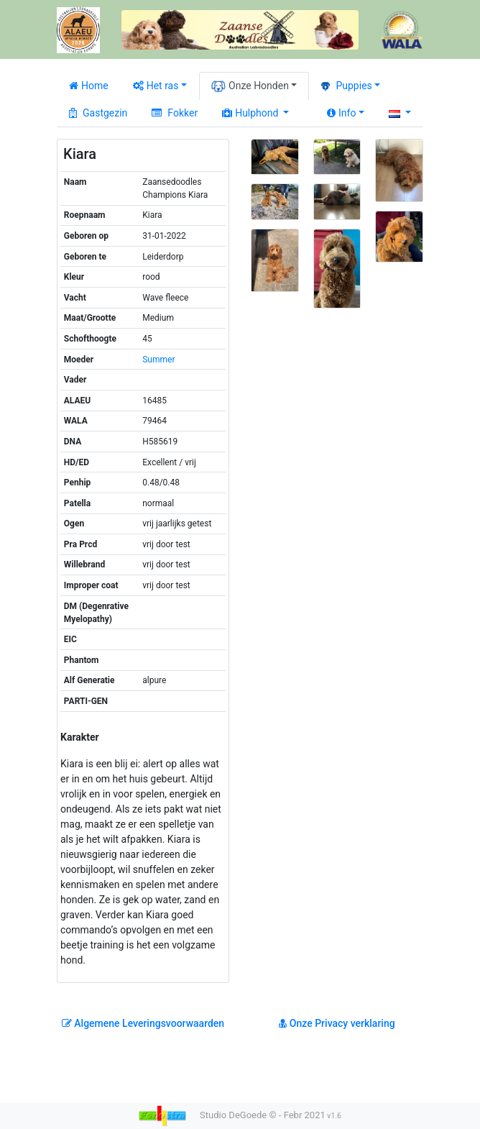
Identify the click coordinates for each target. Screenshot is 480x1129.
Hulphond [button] (251, 113)
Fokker (175, 113)
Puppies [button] (346, 85)
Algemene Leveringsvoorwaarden (143, 1023)
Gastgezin (98, 113)
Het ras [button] (156, 85)
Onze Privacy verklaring (336, 1023)
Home (89, 85)
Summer (158, 360)
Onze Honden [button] (250, 86)
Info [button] (341, 113)
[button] (400, 113)
